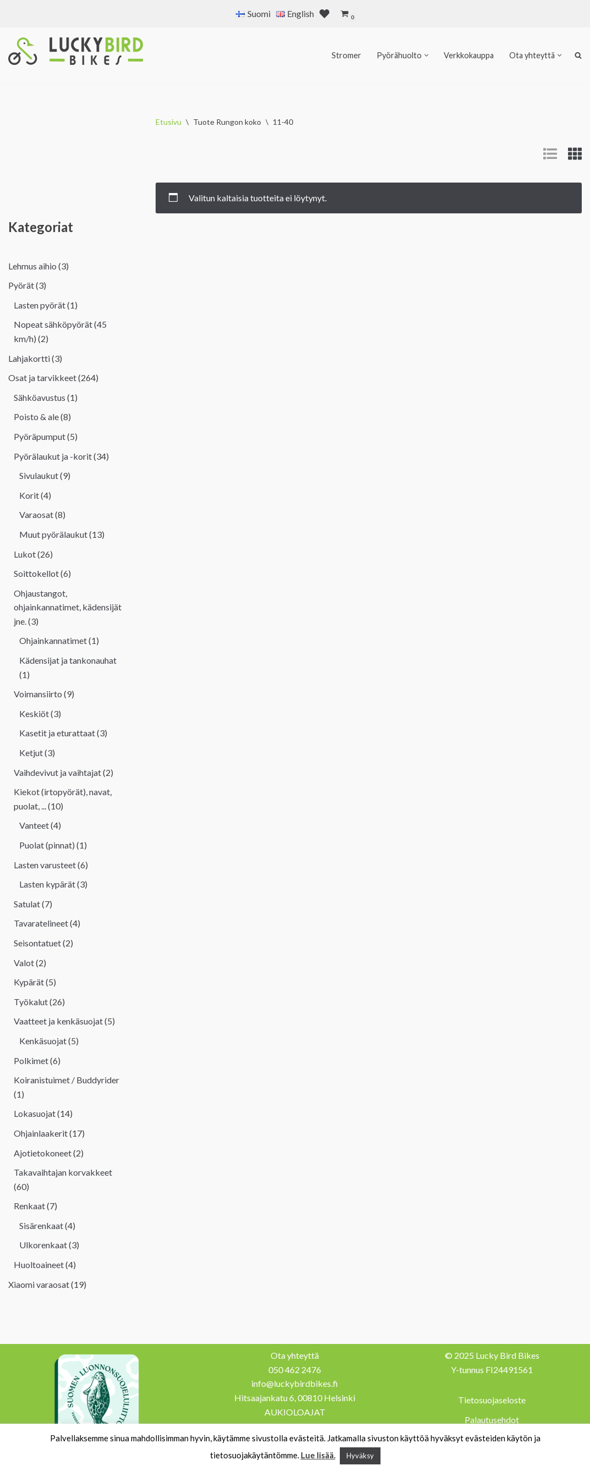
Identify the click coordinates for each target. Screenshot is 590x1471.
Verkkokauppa (469, 55)
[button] (426, 55)
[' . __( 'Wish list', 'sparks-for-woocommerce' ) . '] (324, 14)
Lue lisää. (318, 1455)
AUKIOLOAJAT (295, 1412)
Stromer (346, 55)
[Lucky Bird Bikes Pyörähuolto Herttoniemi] (75, 51)
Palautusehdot (492, 1419)
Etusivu (168, 121)
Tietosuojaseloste (492, 1400)
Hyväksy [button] (360, 1455)
